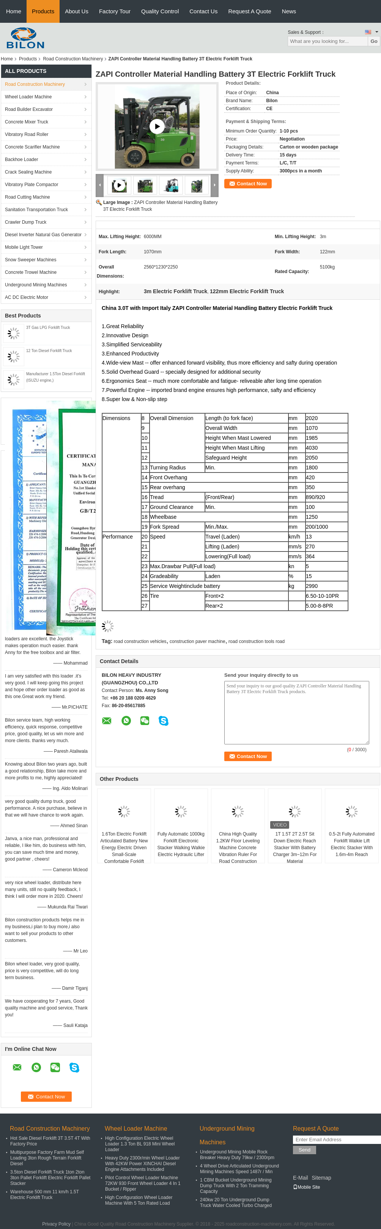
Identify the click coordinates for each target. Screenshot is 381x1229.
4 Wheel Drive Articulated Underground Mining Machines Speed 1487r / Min (239, 1168)
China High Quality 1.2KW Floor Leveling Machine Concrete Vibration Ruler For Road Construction (238, 847)
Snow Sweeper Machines (30, 259)
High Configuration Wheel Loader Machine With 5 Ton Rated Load (138, 1200)
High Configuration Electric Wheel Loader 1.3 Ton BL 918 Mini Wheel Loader (140, 1144)
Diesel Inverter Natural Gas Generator (43, 234)
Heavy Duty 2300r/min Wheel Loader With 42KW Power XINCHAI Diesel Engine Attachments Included (142, 1163)
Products (43, 11)
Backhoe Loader (21, 159)
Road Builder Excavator (29, 109)
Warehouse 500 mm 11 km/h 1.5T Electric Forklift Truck (44, 1194)
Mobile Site (306, 1187)
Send (304, 1150)
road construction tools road (256, 641)
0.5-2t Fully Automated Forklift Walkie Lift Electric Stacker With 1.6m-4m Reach (352, 844)
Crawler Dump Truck (25, 222)
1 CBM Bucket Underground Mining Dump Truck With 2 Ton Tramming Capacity (236, 1185)
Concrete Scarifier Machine (32, 147)
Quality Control (160, 11)
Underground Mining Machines (36, 285)
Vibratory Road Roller (27, 134)
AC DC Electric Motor (26, 297)
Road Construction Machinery (73, 59)
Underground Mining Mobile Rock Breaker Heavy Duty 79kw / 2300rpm (237, 1154)
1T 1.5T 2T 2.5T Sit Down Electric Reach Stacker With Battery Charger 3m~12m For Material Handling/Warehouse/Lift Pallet (295, 854)
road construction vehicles (140, 641)
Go (374, 41)
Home (13, 11)
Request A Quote (249, 11)
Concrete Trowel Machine (31, 272)
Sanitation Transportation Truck (36, 209)
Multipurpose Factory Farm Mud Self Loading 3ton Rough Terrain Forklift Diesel (47, 1158)
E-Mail (300, 1178)
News (289, 11)
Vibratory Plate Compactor (31, 184)
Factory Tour (115, 11)
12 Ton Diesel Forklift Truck (49, 351)
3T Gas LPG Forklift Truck (48, 327)
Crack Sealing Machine (28, 172)
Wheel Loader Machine (28, 97)
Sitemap (321, 1178)
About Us (76, 11)
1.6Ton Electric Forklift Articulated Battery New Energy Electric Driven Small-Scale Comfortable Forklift (124, 847)
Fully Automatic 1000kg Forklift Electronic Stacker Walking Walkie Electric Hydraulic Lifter (181, 844)
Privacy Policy (56, 1224)
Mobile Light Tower (24, 247)
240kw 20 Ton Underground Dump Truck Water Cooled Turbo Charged (236, 1202)
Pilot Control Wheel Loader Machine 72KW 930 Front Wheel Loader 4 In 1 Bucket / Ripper (143, 1183)
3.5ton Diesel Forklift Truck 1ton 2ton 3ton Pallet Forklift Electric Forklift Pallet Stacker (50, 1177)
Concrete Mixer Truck (26, 122)
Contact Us (203, 11)
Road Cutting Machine (27, 197)
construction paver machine (197, 641)
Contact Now (252, 183)
